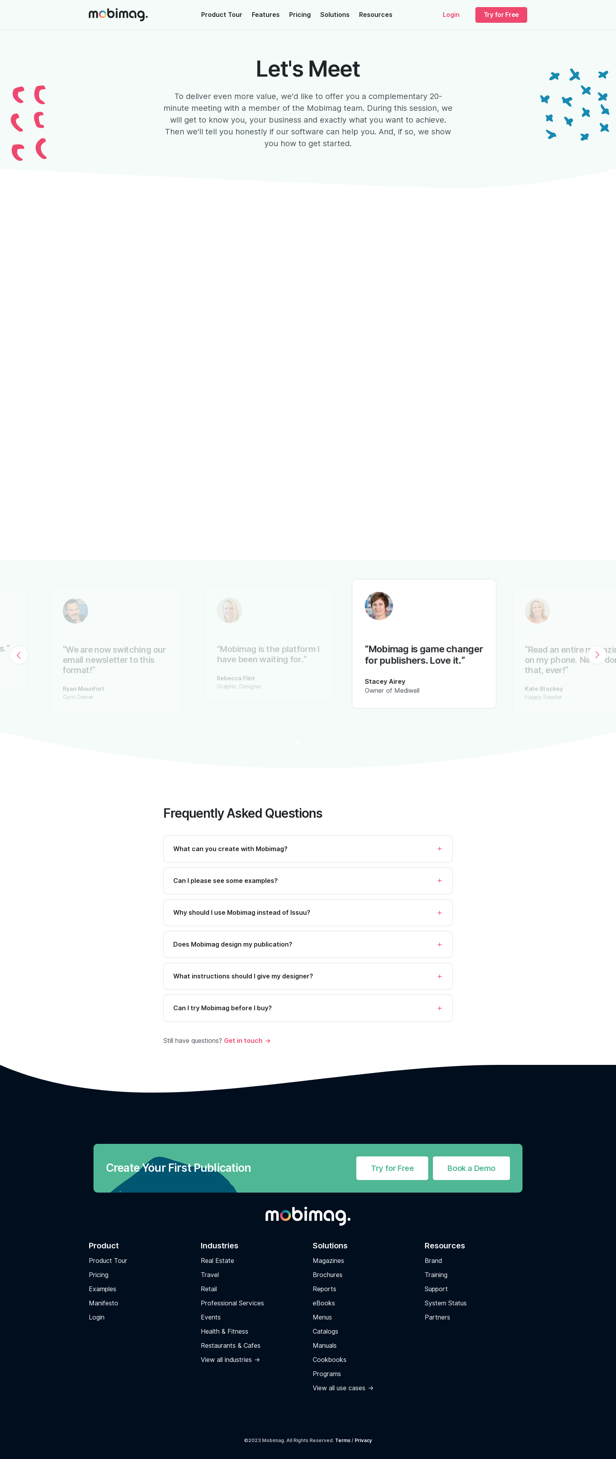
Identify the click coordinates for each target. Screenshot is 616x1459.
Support (436, 1289)
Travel (210, 1275)
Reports (324, 1289)
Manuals (325, 1345)
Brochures (328, 1275)
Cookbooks (329, 1360)
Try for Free (501, 14)
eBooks (324, 1303)
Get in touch (243, 1040)
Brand (433, 1260)
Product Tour (221, 14)
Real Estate (217, 1260)
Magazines (328, 1260)
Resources (375, 14)
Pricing (300, 14)
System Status (446, 1303)
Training (436, 1275)
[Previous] (18, 655)
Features (266, 14)
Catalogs (325, 1331)
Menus (322, 1317)
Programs (327, 1374)
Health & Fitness (224, 1331)
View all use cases (339, 1388)
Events (211, 1317)
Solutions (335, 14)
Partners (437, 1317)
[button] (308, 858)
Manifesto (103, 1303)
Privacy (363, 1440)
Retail (209, 1289)
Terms (342, 1440)
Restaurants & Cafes (230, 1345)
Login (451, 14)
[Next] (597, 655)
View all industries (226, 1360)
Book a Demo (471, 1168)
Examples (102, 1289)
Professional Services (232, 1303)
